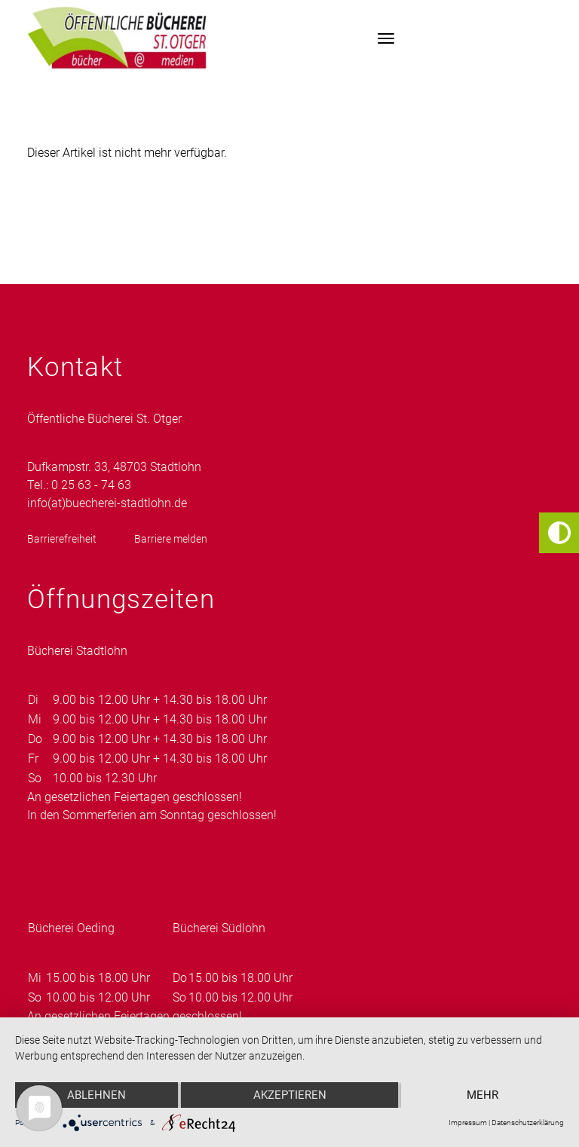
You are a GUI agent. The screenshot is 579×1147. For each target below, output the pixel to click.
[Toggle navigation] (386, 38)
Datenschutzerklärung (528, 1122)
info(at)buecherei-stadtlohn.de (107, 503)
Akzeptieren (289, 1095)
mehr (482, 1095)
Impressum (468, 1122)
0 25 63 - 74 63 (91, 485)
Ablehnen (96, 1095)
